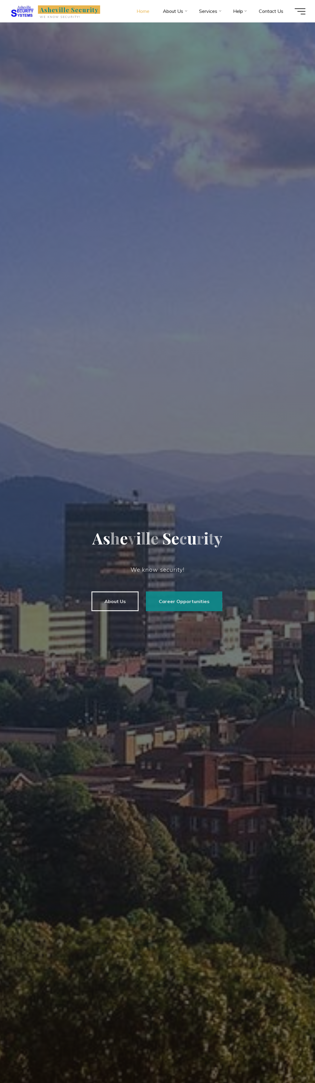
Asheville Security (69, 9)
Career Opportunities (180, 601)
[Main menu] (300, 11)
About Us (111, 601)
